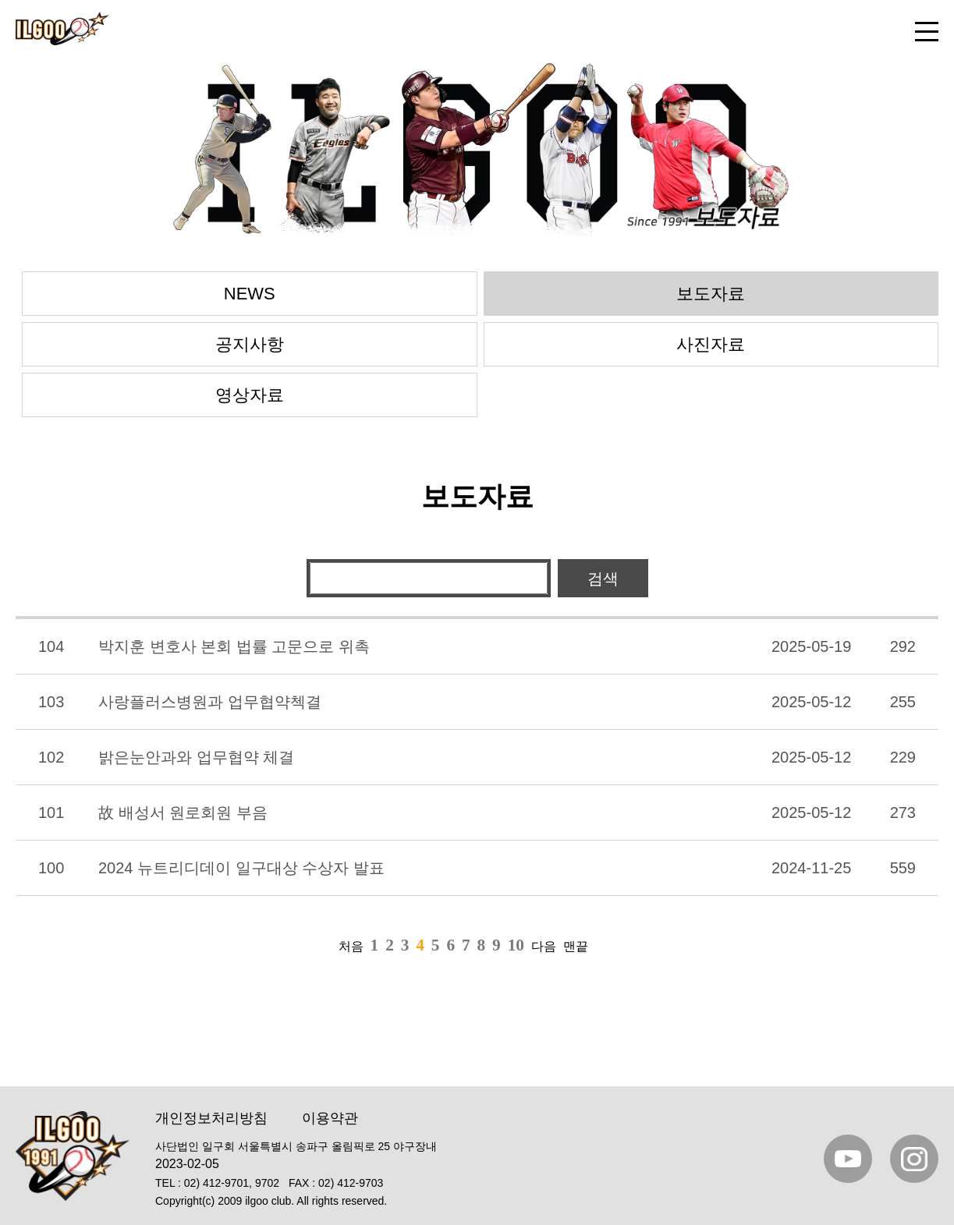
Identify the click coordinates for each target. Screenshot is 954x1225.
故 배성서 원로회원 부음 (183, 812)
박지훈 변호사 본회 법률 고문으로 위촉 (234, 646)
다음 (543, 946)
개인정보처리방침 (211, 1118)
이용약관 (330, 1118)
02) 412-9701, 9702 (231, 1183)
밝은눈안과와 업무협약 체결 (196, 757)
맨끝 (575, 946)
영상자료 (249, 395)
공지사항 (249, 344)
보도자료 (710, 293)
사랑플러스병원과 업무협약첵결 (209, 701)
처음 (351, 946)
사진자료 (710, 344)
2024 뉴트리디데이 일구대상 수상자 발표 (241, 867)
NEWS (249, 293)
